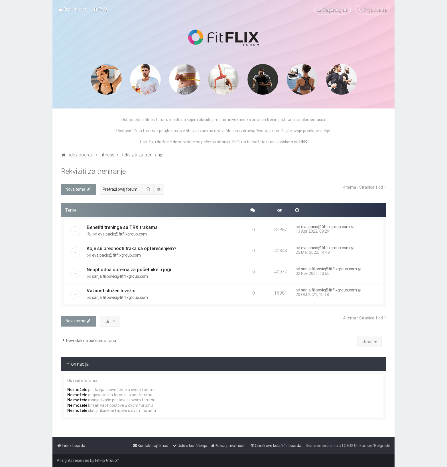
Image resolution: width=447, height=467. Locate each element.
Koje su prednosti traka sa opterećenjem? (131, 248)
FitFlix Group (106, 460)
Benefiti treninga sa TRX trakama (122, 227)
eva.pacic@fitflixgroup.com (122, 234)
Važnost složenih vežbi (111, 290)
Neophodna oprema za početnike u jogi (129, 269)
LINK (303, 142)
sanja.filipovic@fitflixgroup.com (120, 276)
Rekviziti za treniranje (93, 171)
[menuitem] (100, 9)
